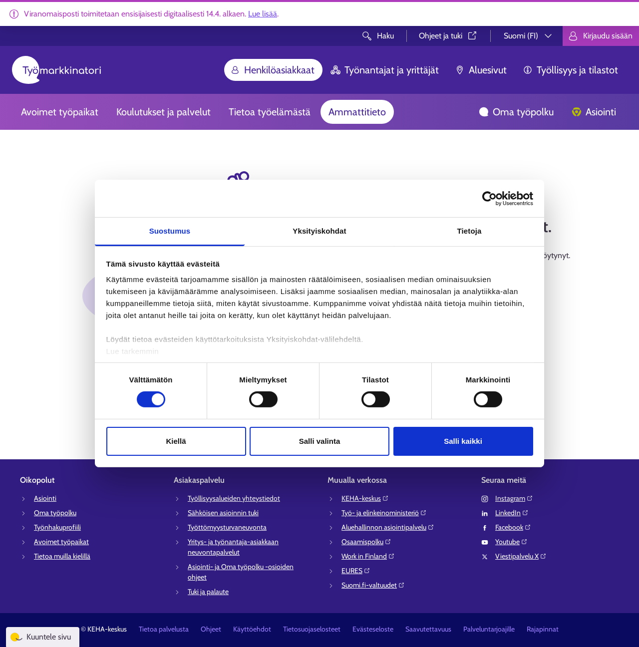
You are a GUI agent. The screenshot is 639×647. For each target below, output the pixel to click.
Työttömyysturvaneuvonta (227, 527)
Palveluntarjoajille (489, 629)
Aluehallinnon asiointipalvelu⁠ (387, 527)
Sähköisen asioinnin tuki (223, 512)
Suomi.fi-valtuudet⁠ (373, 585)
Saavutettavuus (428, 629)
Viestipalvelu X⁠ (521, 556)
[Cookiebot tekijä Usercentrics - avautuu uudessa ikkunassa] (489, 198)
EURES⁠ (355, 570)
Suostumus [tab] (170, 231)
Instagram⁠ (514, 498)
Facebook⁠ (513, 527)
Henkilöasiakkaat (272, 70)
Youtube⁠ (511, 541)
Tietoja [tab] (469, 231)
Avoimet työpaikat (59, 112)
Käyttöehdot (252, 629)
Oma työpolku (516, 112)
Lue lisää (262, 13)
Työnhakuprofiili (57, 527)
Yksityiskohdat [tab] (319, 231)
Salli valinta (319, 441)
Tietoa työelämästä (270, 112)
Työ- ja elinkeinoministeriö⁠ (384, 512)
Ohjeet (211, 629)
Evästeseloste (372, 629)
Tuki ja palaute (208, 591)
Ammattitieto (357, 112)
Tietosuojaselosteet (311, 629)
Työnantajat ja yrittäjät (384, 70)
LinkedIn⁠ (512, 512)
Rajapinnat (543, 629)
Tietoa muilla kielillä (62, 556)
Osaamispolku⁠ (366, 541)
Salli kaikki (463, 441)
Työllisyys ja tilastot (570, 70)
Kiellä (176, 441)
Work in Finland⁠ (368, 556)
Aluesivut (481, 70)
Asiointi (594, 112)
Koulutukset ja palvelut (163, 112)
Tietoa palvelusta (164, 629)
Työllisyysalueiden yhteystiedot (234, 498)
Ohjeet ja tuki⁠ (448, 35)
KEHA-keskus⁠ (365, 498)
